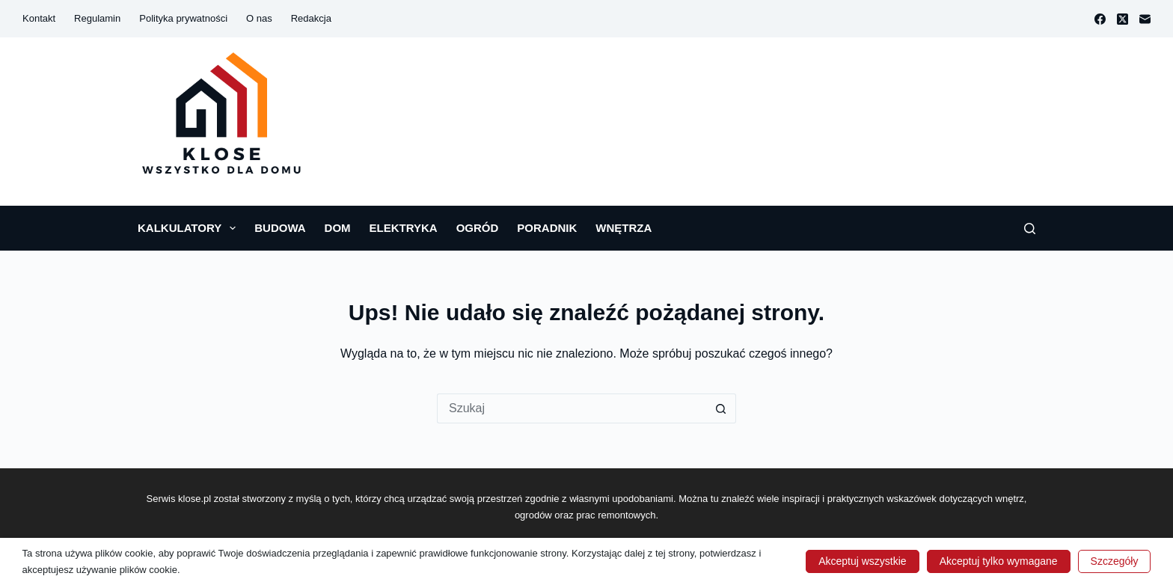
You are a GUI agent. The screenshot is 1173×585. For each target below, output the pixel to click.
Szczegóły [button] (1115, 561)
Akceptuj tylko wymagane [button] (999, 561)
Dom (338, 227)
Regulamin (97, 18)
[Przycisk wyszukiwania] (721, 408)
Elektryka (404, 227)
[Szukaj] (1029, 228)
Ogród (477, 227)
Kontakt (38, 18)
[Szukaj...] (571, 408)
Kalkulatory (190, 228)
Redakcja (311, 18)
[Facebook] (1100, 19)
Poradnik (547, 227)
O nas (259, 18)
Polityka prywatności (183, 18)
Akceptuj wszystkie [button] (862, 561)
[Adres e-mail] (1145, 19)
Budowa (279, 227)
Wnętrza (623, 227)
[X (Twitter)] (1122, 19)
